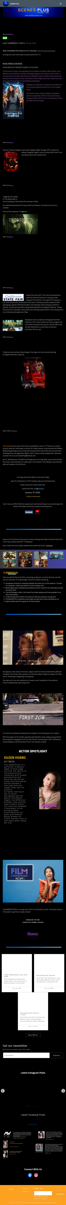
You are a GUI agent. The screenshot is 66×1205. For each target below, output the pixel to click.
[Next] (63, 1091)
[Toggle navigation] (60, 3)
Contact (25, 1191)
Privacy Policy (15, 1203)
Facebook (49, 545)
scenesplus (33, 1124)
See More (33, 1034)
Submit (56, 1055)
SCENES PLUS (14, 4)
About (25, 1189)
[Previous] (3, 1091)
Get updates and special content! (41, 1197)
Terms (25, 1203)
